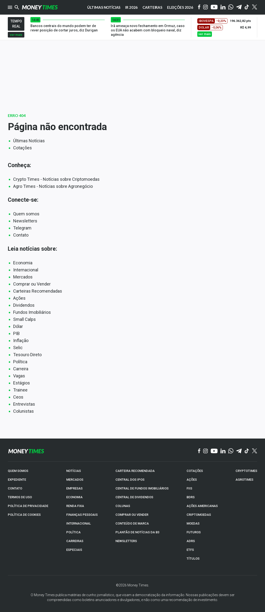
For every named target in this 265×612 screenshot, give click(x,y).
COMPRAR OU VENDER (131, 514)
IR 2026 (131, 7)
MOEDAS (193, 523)
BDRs (191, 497)
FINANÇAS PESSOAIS (82, 514)
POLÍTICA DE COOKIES (24, 514)
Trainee (20, 389)
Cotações (22, 147)
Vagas (19, 375)
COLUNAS (122, 506)
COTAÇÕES (195, 471)
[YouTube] (214, 7)
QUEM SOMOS (18, 471)
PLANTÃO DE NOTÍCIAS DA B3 (137, 532)
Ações (19, 298)
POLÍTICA (73, 532)
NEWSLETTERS (126, 541)
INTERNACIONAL (78, 523)
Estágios (21, 382)
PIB (16, 333)
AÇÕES (192, 479)
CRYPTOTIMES (246, 471)
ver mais (16, 35)
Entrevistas (24, 404)
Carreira (20, 368)
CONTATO (15, 488)
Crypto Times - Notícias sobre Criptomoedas (56, 179)
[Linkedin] (223, 7)
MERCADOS (74, 479)
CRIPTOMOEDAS (199, 514)
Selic (18, 347)
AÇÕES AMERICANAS (202, 506)
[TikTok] (247, 451)
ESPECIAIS (74, 550)
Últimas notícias (104, 7)
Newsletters (25, 220)
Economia (22, 262)
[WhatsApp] (230, 7)
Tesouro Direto (27, 354)
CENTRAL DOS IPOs (129, 479)
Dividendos (24, 305)
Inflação (20, 340)
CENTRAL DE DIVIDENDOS (134, 497)
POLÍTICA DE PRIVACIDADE (28, 506)
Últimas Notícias (29, 140)
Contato (20, 235)
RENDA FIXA (75, 506)
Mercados (23, 276)
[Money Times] (39, 7)
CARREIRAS (74, 541)
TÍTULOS (193, 558)
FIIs (189, 488)
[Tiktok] (247, 7)
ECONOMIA (74, 497)
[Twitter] (254, 7)
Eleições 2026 (180, 7)
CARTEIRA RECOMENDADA (135, 471)
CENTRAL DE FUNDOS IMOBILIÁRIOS (142, 488)
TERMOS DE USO (20, 497)
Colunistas (23, 411)
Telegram (22, 227)
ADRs (191, 541)
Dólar (18, 326)
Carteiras (152, 7)
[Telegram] (239, 7)
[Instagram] (205, 7)
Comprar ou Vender (32, 284)
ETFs (190, 550)
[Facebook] (199, 7)
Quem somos (26, 213)
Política (20, 361)
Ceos (18, 397)
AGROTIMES (244, 479)
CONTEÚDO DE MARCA (132, 523)
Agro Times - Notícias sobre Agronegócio (53, 186)
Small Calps (24, 319)
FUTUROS (194, 532)
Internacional (25, 269)
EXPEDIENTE (17, 479)
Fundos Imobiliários (32, 312)
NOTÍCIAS (73, 471)
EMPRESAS (74, 488)
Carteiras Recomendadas (37, 291)
